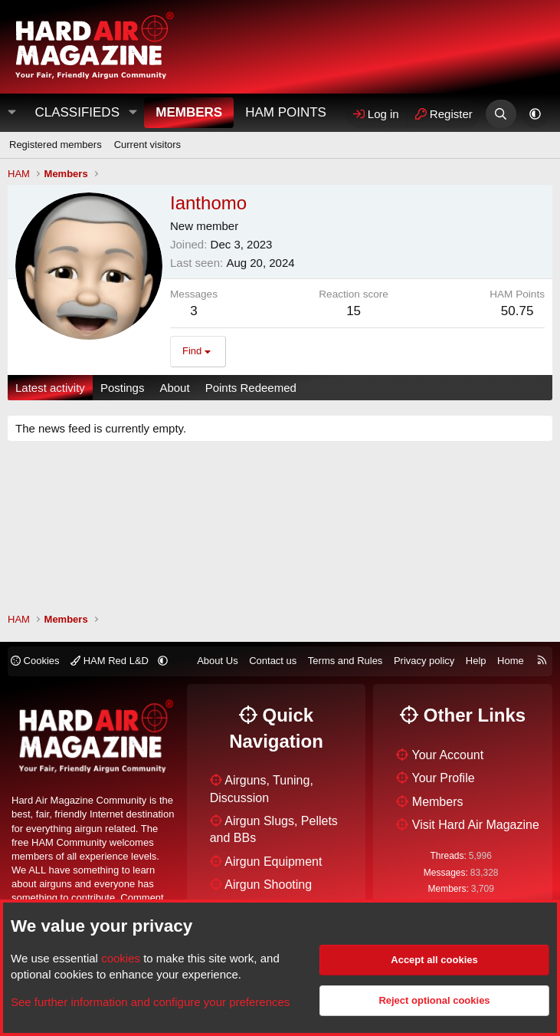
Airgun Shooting (268, 884)
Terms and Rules (345, 660)
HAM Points (285, 112)
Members (189, 112)
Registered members (55, 144)
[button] (132, 112)
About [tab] (174, 387)
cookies (120, 958)
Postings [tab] (122, 387)
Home (510, 660)
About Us (217, 660)
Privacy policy (424, 660)
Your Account (448, 754)
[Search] (501, 114)
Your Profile (443, 777)
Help (476, 660)
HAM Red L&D (110, 660)
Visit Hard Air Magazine (475, 824)
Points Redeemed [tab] (250, 387)
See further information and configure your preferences (150, 1001)
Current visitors (147, 144)
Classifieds (77, 112)
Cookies (35, 660)
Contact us (272, 660)
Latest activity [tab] (50, 387)
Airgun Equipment (273, 861)
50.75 (517, 311)
